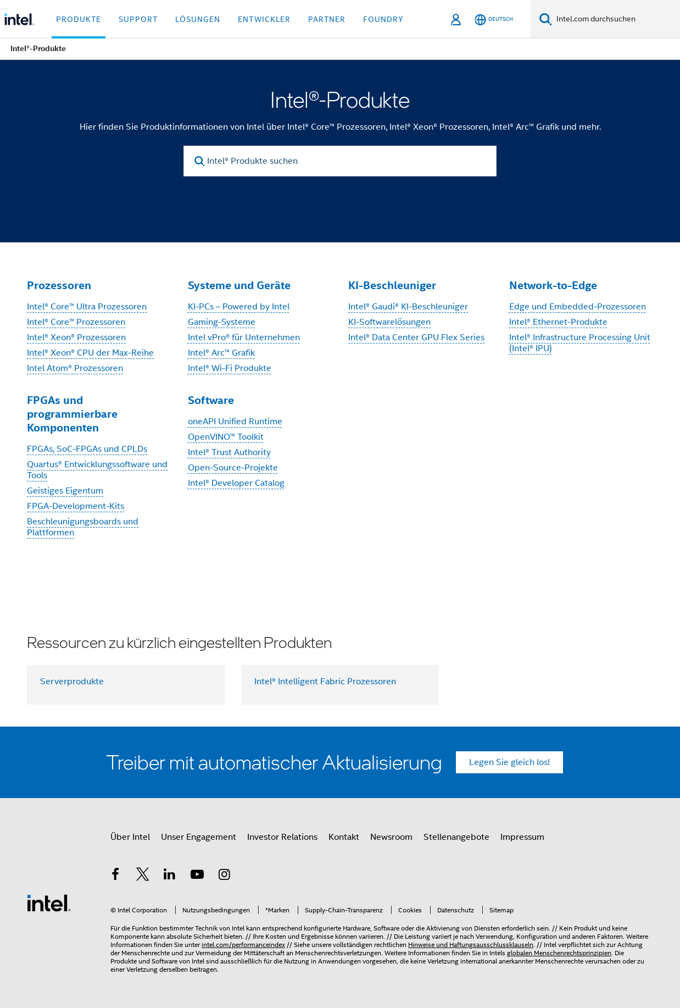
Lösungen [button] (197, 19)
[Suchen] (545, 19)
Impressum (522, 837)
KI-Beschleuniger (392, 285)
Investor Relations (282, 837)
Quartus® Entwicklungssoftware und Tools (97, 470)
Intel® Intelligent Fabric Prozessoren (325, 681)
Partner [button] (326, 19)
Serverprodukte (72, 681)
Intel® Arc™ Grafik (221, 352)
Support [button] (138, 19)
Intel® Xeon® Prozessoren (76, 337)
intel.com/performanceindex (243, 944)
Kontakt (343, 837)
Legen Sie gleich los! (509, 762)
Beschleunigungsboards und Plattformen (82, 527)
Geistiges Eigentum (65, 490)
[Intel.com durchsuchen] (616, 19)
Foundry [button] (383, 19)
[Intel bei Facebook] (115, 876)
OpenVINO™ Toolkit (226, 436)
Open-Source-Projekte (233, 467)
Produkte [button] (78, 19)
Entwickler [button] (264, 19)
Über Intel (130, 837)
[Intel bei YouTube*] (197, 876)
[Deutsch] (494, 19)
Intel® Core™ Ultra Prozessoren (87, 306)
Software (211, 400)
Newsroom (391, 837)
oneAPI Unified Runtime (235, 421)
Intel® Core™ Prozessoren (76, 322)
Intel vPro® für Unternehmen (244, 337)
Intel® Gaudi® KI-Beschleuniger (408, 306)
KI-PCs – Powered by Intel (238, 306)
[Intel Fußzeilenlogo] (49, 902)
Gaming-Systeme (221, 322)
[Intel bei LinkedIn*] (169, 876)
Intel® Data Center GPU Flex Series (416, 337)
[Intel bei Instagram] (224, 876)
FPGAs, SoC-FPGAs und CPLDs (87, 449)
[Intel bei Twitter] (142, 876)
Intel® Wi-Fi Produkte (229, 368)
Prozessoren (59, 285)
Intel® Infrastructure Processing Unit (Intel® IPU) (579, 343)
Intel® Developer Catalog (236, 483)
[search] (199, 161)
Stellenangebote (456, 837)
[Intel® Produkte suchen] (340, 161)
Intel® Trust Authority (229, 452)
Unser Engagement (198, 837)
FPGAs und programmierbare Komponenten (72, 414)
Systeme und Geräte (239, 285)
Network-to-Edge (553, 285)
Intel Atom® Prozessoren (75, 368)
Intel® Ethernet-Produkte (558, 322)
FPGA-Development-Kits (75, 506)
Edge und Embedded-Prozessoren (577, 306)
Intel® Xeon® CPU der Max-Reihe (90, 352)
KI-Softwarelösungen (389, 322)
